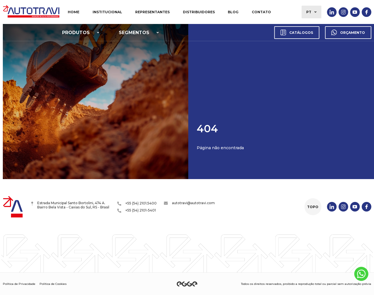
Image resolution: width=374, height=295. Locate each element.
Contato (261, 12)
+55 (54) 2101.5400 (137, 203)
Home (73, 12)
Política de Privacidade (19, 284)
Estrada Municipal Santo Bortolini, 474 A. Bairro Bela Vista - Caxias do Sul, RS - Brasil (70, 205)
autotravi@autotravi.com (189, 203)
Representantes (152, 12)
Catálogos (296, 32)
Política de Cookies (53, 284)
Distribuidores (199, 12)
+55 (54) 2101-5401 (136, 210)
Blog (233, 12)
